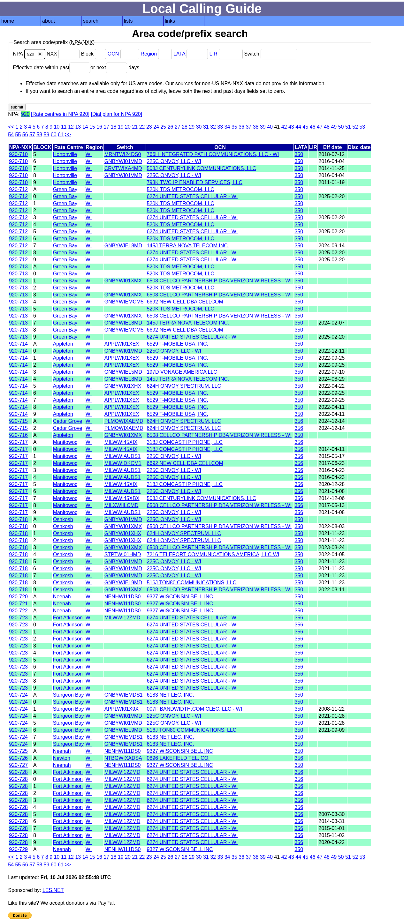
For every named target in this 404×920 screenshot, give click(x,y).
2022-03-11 (331, 589)
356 (298, 421)
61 (61, 134)
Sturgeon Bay (68, 695)
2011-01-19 (331, 182)
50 (341, 127)
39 (263, 127)
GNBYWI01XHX (122, 386)
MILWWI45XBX (122, 498)
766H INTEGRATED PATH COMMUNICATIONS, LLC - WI (213, 154)
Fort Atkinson (68, 617)
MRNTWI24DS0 (122, 154)
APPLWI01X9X (121, 709)
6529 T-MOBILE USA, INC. (177, 344)
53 (362, 127)
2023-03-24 (331, 547)
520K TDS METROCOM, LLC (180, 189)
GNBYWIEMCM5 (124, 301)
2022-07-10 (331, 372)
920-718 (18, 519)
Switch (270, 53)
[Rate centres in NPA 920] (60, 114)
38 (256, 127)
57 (32, 134)
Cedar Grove (67, 421)
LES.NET (53, 890)
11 (64, 127)
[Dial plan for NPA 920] (116, 114)
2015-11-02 (331, 835)
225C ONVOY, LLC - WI (174, 161)
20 (128, 127)
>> (68, 134)
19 (121, 127)
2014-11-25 (331, 168)
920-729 (18, 849)
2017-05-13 (331, 505)
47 (320, 127)
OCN (113, 53)
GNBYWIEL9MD (123, 582)
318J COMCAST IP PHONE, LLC (185, 442)
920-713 (18, 266)
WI (89, 154)
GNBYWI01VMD (123, 161)
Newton (61, 758)
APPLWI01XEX (121, 344)
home (7, 21)
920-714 (18, 344)
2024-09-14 (331, 245)
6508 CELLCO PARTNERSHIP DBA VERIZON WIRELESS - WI (219, 280)
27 (177, 127)
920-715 (18, 421)
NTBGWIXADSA (123, 758)
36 (241, 127)
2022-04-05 (331, 554)
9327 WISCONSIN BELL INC (180, 596)
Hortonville (65, 154)
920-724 (18, 695)
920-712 (18, 189)
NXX (64, 53)
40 (270, 127)
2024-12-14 (331, 421)
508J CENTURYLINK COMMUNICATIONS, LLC (201, 168)
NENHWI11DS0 (122, 596)
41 (277, 127)
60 (54, 134)
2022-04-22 (331, 386)
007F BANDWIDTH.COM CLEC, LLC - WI (194, 709)
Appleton (63, 344)
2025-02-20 (331, 196)
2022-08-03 (331, 526)
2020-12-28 (331, 484)
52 (355, 127)
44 (298, 127)
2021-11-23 (331, 533)
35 (234, 127)
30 (199, 127)
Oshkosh (63, 519)
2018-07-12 (331, 154)
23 (149, 127)
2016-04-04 (331, 161)
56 (25, 134)
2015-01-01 (331, 828)
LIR (213, 53)
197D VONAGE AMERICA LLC (182, 372)
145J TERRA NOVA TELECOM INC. (188, 245)
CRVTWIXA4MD (123, 168)
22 (142, 127)
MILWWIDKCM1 (122, 463)
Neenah (62, 596)
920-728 (18, 772)
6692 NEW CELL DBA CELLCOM (185, 301)
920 (25, 114)
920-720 (18, 596)
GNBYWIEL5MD (123, 372)
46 (313, 127)
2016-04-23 (331, 470)
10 (57, 127)
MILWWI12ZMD (122, 617)
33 (220, 127)
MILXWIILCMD (121, 505)
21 (135, 127)
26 (170, 127)
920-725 (18, 751)
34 (227, 127)
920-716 (18, 435)
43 (291, 127)
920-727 (18, 765)
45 (305, 127)
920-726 (18, 758)
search (90, 21)
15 (92, 127)
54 (11, 134)
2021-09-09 (331, 730)
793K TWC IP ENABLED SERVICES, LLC (194, 182)
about (48, 21)
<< (11, 127)
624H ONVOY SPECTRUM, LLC (184, 386)
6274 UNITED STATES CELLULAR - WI (192, 196)
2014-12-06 (331, 498)
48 (327, 127)
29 (191, 127)
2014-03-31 (331, 821)
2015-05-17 (331, 456)
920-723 (18, 617)
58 (39, 134)
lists (128, 21)
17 (106, 127)
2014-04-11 (331, 449)
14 (85, 127)
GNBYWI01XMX (123, 280)
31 (206, 127)
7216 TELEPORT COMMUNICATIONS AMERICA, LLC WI (213, 554)
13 (78, 127)
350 (298, 154)
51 (348, 127)
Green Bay (65, 189)
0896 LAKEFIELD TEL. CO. (178, 758)
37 (248, 127)
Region (149, 53)
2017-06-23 (331, 463)
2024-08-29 (331, 379)
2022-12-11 (331, 351)
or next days (114, 67)
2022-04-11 (331, 407)
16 (99, 127)
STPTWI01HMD (122, 554)
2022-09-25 (331, 358)
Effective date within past (51, 67)
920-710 (18, 154)
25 (163, 127)
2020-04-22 (331, 842)
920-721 (18, 603)
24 (156, 127)
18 (114, 127)
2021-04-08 (331, 491)
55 (18, 134)
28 (184, 127)
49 (334, 127)
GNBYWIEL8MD (123, 245)
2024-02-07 (331, 322)
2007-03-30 (331, 814)
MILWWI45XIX (121, 442)
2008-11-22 (331, 709)
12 (71, 127)
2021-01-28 (331, 716)
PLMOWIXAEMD (123, 421)
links (170, 21)
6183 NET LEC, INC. (170, 695)
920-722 (18, 610)
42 (284, 127)
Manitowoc (65, 442)
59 (47, 134)
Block (94, 53)
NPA (30, 53)
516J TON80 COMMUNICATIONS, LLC (191, 582)
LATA (179, 53)
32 (213, 127)
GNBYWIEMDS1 (123, 695)
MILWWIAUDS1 (122, 456)
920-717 (18, 442)
